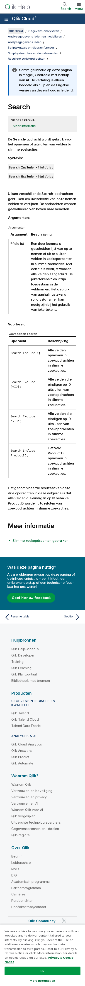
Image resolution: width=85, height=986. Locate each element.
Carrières (18, 894)
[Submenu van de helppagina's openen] (6, 19)
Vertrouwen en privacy (29, 797)
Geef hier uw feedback (31, 598)
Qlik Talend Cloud (25, 719)
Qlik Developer (22, 655)
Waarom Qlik (21, 784)
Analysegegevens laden (24, 42)
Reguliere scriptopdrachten (26, 58)
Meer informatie (24, 126)
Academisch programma (30, 881)
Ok (42, 971)
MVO (15, 869)
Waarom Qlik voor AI (27, 810)
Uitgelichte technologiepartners (36, 822)
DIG (14, 875)
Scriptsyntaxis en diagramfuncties (31, 47)
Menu (79, 8)
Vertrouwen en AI (24, 803)
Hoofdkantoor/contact (28, 907)
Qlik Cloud (24, 18)
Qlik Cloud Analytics (26, 744)
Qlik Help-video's (25, 649)
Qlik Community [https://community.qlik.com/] (42, 921)
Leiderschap (21, 863)
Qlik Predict (20, 757)
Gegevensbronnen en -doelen (35, 829)
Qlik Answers (21, 750)
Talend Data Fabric (26, 726)
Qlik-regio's (20, 835)
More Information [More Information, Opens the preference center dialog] (42, 980)
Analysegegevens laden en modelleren (35, 36)
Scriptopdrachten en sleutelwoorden (33, 53)
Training (17, 662)
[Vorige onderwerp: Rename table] (22, 617)
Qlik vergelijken (23, 816)
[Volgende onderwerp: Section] (62, 617)
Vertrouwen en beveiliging (31, 791)
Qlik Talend (20, 713)
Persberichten (22, 900)
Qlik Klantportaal (24, 674)
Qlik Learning (21, 668)
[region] (42, 955)
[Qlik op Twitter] (64, 920)
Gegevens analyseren (43, 31)
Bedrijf (16, 856)
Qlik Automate (22, 763)
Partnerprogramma (26, 888)
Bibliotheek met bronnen (30, 680)
